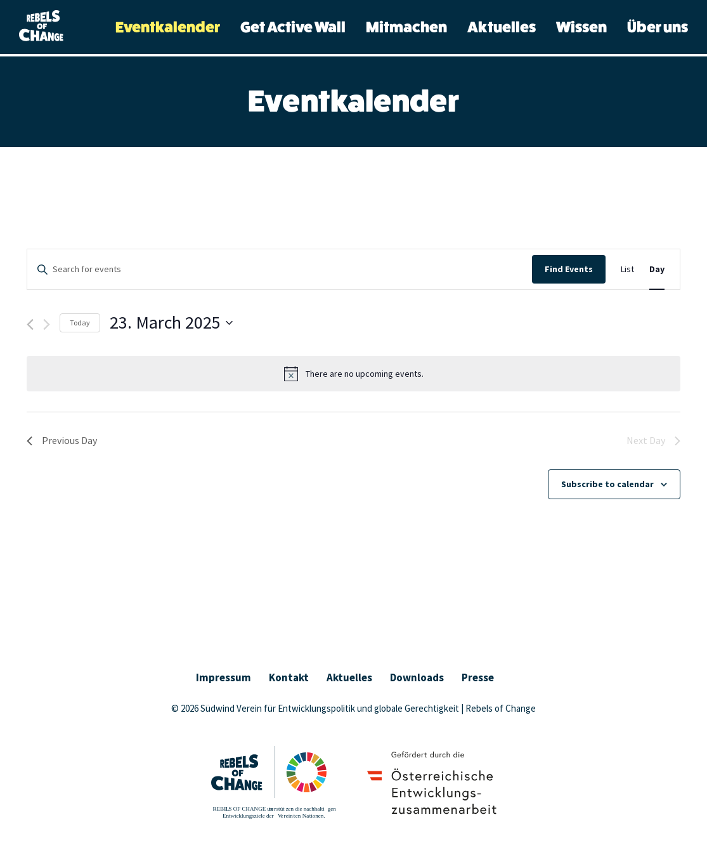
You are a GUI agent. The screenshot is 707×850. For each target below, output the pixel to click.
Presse (478, 677)
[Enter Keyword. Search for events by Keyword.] (279, 269)
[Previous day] (30, 324)
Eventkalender (167, 27)
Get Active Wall (293, 27)
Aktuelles (501, 27)
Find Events (569, 269)
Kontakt (289, 677)
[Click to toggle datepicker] (171, 323)
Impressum (223, 677)
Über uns (657, 27)
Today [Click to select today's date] (80, 322)
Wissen (581, 27)
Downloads (417, 677)
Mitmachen (406, 27)
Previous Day (62, 440)
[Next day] (46, 324)
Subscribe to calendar (607, 484)
